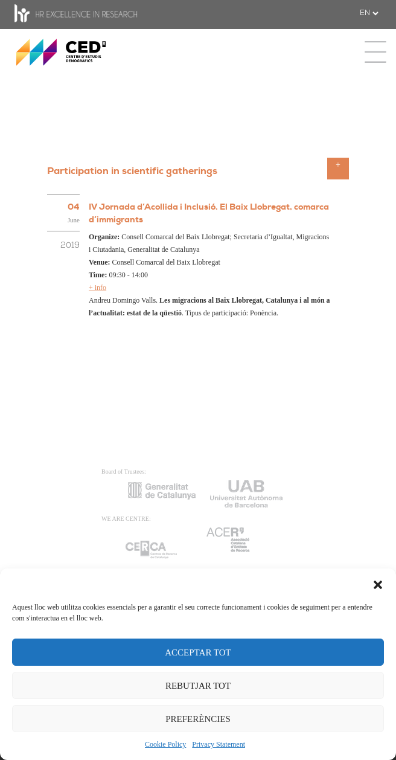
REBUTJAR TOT (198, 686)
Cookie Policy (165, 744)
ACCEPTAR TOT (198, 652)
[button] (378, 584)
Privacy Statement (218, 744)
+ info (97, 287)
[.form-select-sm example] (368, 13)
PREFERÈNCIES (198, 719)
